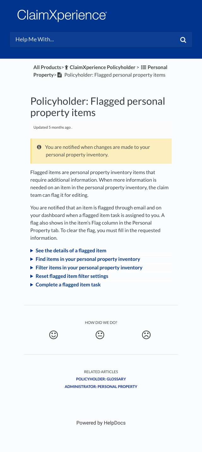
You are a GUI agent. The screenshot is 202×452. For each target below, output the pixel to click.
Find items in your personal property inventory (88, 259)
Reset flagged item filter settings (72, 276)
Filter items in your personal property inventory (89, 268)
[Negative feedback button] (146, 335)
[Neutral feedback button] (100, 335)
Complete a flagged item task (68, 285)
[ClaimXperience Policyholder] (99, 67)
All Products (47, 67)
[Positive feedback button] (53, 335)
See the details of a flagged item (71, 251)
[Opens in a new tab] (101, 423)
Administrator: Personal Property (101, 386)
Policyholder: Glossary (101, 379)
